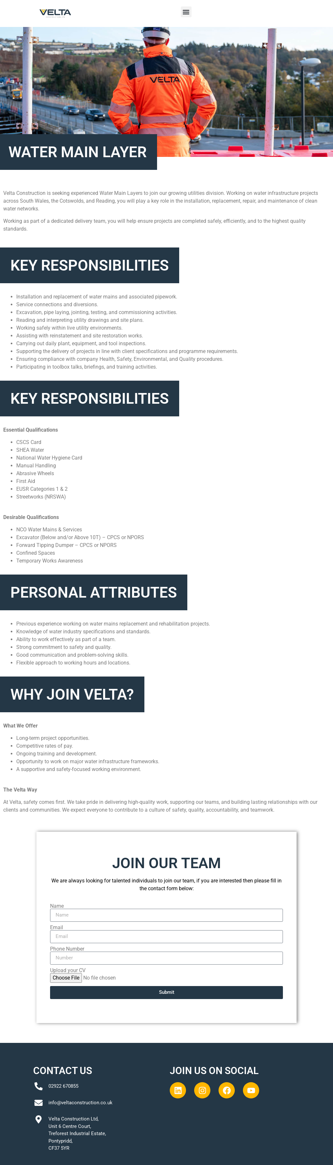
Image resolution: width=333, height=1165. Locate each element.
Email (56, 927)
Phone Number (67, 949)
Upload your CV (68, 970)
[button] (186, 11)
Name (57, 906)
